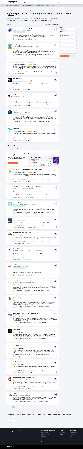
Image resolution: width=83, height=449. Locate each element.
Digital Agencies (14, 10)
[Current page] (20, 407)
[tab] (10, 414)
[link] (35, 2)
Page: (17, 407)
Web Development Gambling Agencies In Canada (28, 10)
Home (7, 10)
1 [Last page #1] (23, 407)
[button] (69, 2)
